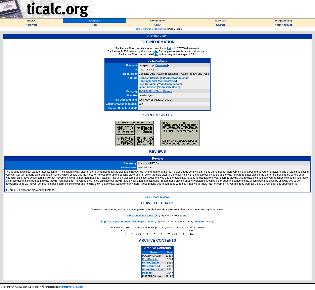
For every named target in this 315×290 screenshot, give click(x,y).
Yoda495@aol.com (169, 83)
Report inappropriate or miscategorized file (127, 221)
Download (161, 65)
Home (137, 29)
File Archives (159, 29)
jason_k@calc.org (169, 87)
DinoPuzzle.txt (151, 262)
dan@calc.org (167, 80)
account (182, 215)
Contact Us (65, 287)
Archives (147, 29)
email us (199, 221)
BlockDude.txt (151, 266)
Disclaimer (78, 287)
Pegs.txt (147, 272)
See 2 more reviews (157, 196)
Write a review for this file (142, 215)
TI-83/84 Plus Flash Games (155, 91)
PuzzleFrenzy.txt (152, 269)
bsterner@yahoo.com (174, 77)
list (169, 48)
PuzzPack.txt (150, 259)
